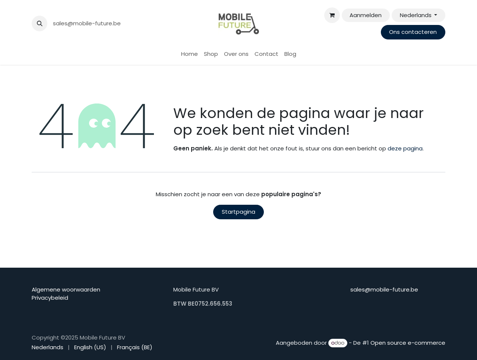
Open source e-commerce (407, 343)
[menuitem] (189, 54)
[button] (39, 23)
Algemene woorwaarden (66, 289)
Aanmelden (366, 15)
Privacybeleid (50, 298)
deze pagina (405, 148)
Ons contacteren (413, 32)
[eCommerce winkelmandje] (332, 15)
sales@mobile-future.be (87, 23)
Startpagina (238, 212)
